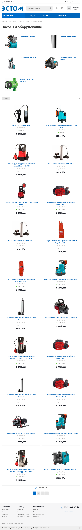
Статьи (35, 509)
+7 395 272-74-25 (9, 2)
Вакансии (5, 514)
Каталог (9, 16)
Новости (4, 512)
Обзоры (36, 516)
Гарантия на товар (24, 516)
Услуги (46, 16)
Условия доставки (23, 514)
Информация (38, 506)
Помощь (21, 506)
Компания (6, 506)
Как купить (62, 16)
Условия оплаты (23, 512)
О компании (5, 509)
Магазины (5, 516)
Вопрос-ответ (38, 512)
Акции (32, 16)
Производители (38, 514)
